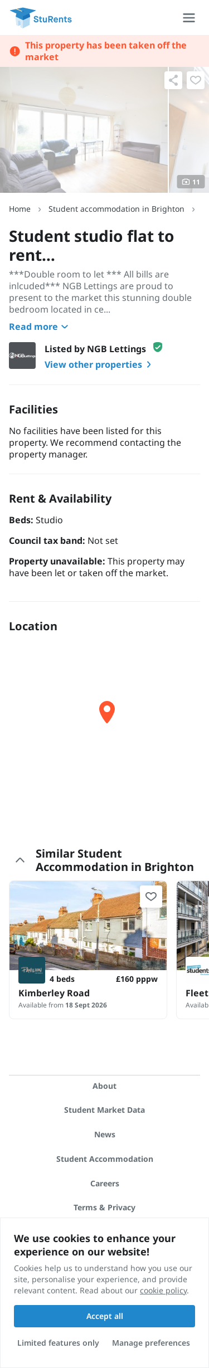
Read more (40, 326)
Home (20, 208)
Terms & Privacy (104, 1207)
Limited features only (58, 1342)
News (104, 1134)
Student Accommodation (104, 1158)
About (104, 1085)
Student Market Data (104, 1109)
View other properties (100, 364)
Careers (104, 1183)
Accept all (104, 1316)
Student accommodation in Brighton (116, 208)
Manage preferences (151, 1342)
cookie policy (163, 1290)
